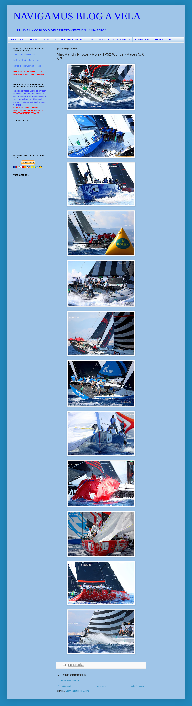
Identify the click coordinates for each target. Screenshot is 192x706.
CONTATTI (50, 39)
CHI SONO (33, 39)
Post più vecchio (137, 686)
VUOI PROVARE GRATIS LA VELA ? (110, 39)
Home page (17, 39)
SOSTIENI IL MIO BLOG (73, 39)
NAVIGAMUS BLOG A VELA (77, 16)
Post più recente (65, 686)
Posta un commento (70, 680)
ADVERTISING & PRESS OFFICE (153, 39)
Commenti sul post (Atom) (77, 691)
